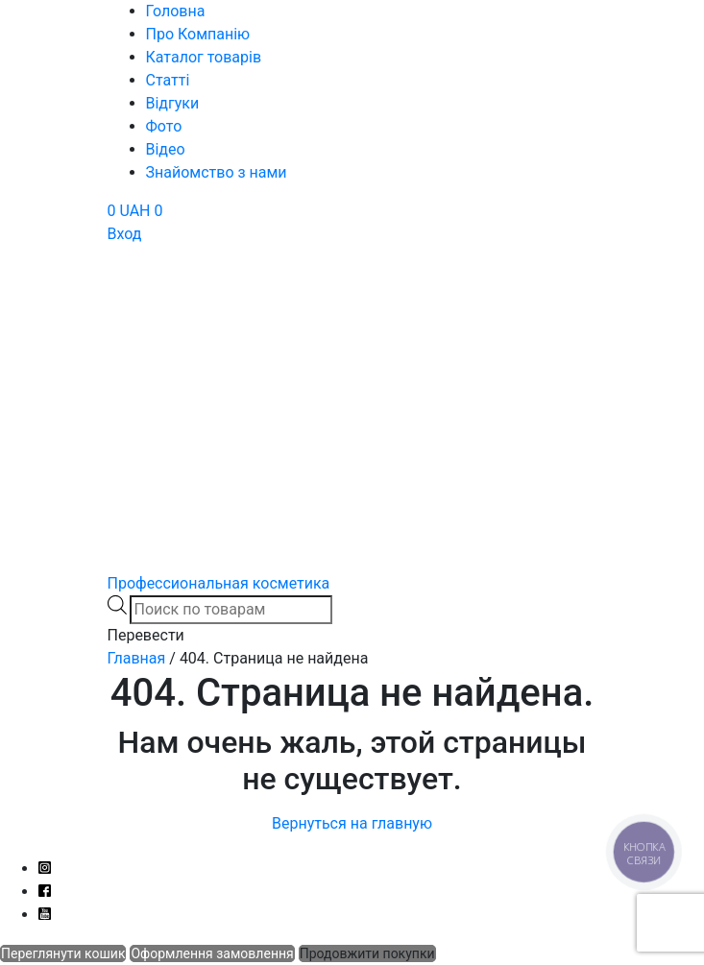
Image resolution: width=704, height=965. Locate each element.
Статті (168, 80)
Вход (125, 234)
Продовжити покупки (367, 953)
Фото (164, 126)
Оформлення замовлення (212, 953)
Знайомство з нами (216, 172)
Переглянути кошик (63, 953)
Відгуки (173, 103)
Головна (176, 11)
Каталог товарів (204, 57)
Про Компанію (198, 34)
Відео (165, 149)
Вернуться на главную (352, 823)
